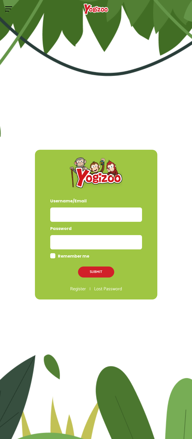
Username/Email (68, 201)
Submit (96, 272)
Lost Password (108, 289)
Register (78, 289)
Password (61, 229)
